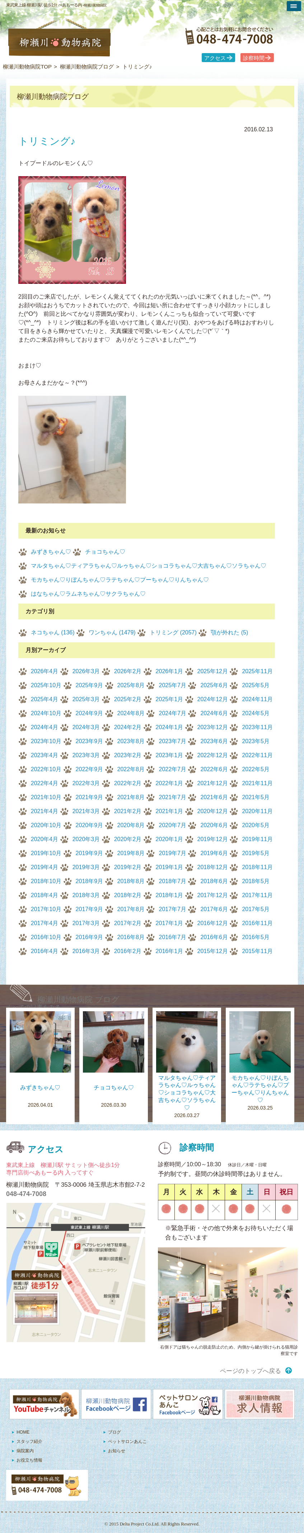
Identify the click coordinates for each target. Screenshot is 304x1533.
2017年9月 (89, 909)
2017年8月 (131, 909)
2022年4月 (45, 783)
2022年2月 (128, 783)
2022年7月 (172, 769)
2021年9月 (89, 797)
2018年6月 (214, 881)
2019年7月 (172, 853)
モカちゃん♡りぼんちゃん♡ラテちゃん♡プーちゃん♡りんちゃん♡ (120, 580)
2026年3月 (86, 671)
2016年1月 (169, 951)
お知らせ (116, 1450)
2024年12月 (212, 699)
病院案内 (25, 1450)
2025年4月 (45, 699)
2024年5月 (256, 713)
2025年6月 (214, 685)
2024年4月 (45, 727)
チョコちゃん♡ (105, 552)
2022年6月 (214, 769)
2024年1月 (169, 727)
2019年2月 (128, 867)
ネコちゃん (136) (53, 632)
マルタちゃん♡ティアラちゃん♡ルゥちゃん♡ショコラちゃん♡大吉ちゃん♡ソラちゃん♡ (148, 566)
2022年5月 (256, 769)
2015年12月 (212, 951)
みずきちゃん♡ (51, 552)
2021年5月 (256, 797)
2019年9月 (89, 853)
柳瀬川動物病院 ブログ (78, 999)
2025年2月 (128, 699)
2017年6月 (214, 909)
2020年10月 (46, 825)
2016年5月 (256, 937)
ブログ (114, 1432)
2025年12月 (212, 671)
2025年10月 (46, 685)
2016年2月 (128, 951)
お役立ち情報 (29, 1460)
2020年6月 (214, 825)
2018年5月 (256, 881)
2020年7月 (172, 825)
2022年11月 (257, 755)
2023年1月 (169, 755)
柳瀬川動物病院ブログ (87, 67)
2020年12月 (212, 811)
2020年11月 (257, 811)
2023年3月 (86, 755)
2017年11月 (257, 895)
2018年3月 (86, 895)
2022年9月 (89, 769)
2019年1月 (169, 867)
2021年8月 (131, 797)
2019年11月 (257, 839)
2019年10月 (46, 853)
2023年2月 (128, 755)
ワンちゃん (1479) (112, 632)
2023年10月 (46, 741)
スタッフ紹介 (29, 1441)
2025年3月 (86, 699)
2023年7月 (172, 741)
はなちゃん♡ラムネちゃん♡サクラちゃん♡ (88, 594)
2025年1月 (169, 699)
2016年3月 (86, 951)
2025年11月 (257, 671)
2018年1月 (169, 895)
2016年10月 (46, 937)
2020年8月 (131, 825)
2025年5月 (256, 685)
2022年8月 (131, 769)
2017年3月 (86, 923)
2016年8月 (131, 937)
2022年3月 (86, 783)
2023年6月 (214, 741)
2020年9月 (89, 825)
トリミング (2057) (173, 632)
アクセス (215, 58)
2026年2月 (128, 671)
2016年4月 (45, 951)
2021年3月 (86, 811)
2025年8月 (131, 685)
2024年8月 (131, 713)
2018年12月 (212, 867)
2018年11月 (257, 867)
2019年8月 (131, 853)
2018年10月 (46, 881)
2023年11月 (257, 727)
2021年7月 (172, 797)
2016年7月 (172, 937)
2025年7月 (172, 685)
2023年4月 (45, 755)
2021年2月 (128, 811)
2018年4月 (45, 895)
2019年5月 (256, 853)
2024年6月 (214, 713)
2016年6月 (214, 937)
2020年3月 (86, 839)
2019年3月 (86, 867)
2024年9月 (89, 713)
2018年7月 (172, 881)
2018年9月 (89, 881)
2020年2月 (128, 839)
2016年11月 (257, 923)
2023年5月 (256, 741)
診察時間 (254, 58)
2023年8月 (131, 741)
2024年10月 (46, 713)
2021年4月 (45, 811)
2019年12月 (212, 839)
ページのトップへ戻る (250, 1371)
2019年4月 (45, 867)
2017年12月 (212, 895)
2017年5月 (256, 909)
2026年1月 (169, 671)
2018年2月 (128, 895)
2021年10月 (46, 797)
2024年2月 (128, 727)
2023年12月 (212, 727)
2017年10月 (46, 909)
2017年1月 (169, 923)
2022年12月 (212, 755)
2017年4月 (45, 923)
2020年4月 (45, 839)
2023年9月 (89, 741)
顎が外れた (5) (229, 632)
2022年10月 (46, 769)
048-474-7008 (26, 1193)
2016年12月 (212, 923)
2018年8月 (131, 881)
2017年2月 (128, 923)
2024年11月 (257, 699)
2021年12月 (212, 783)
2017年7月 (172, 909)
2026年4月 (45, 671)
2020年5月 (256, 825)
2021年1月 (169, 811)
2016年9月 (89, 937)
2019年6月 (214, 853)
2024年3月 (86, 727)
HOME (23, 1432)
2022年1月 (169, 783)
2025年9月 (89, 685)
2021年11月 (257, 783)
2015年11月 (257, 951)
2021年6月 (214, 797)
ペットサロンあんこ (127, 1441)
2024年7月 (172, 713)
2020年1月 (169, 839)
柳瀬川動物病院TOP (27, 67)
